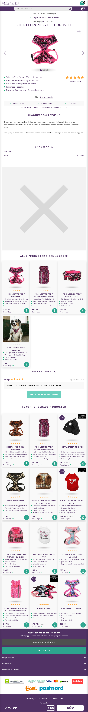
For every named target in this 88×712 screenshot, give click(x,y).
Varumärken (42, 14)
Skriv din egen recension (44, 394)
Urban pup (52, 14)
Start (34, 14)
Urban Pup (49, 21)
